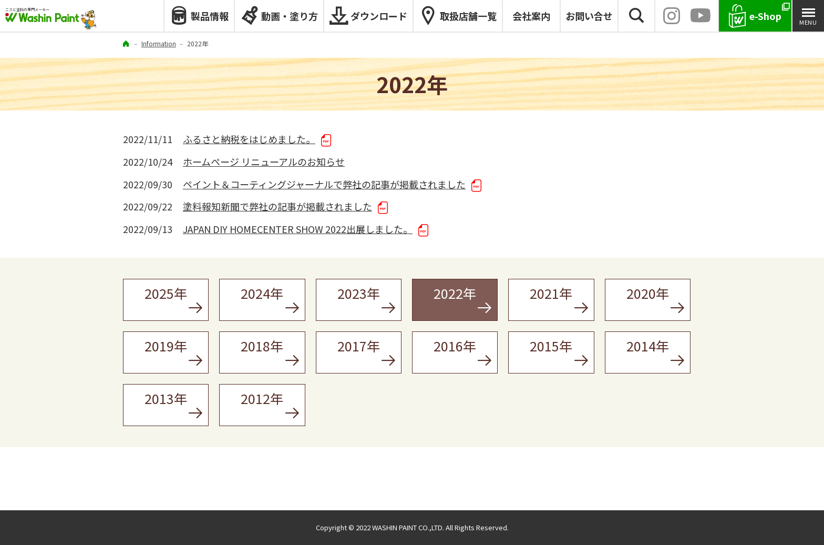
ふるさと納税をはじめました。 (249, 139)
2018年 (262, 345)
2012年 (262, 398)
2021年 (551, 293)
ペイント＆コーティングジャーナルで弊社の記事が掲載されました (324, 184)
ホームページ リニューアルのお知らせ (264, 161)
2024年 (262, 293)
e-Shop (765, 16)
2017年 (358, 345)
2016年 (455, 345)
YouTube (700, 16)
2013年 (166, 398)
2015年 (551, 345)
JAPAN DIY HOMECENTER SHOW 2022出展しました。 (298, 229)
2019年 (166, 345)
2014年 (647, 345)
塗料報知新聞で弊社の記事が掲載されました (277, 206)
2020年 (647, 293)
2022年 (455, 293)
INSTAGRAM (671, 15)
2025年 (166, 293)
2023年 (358, 293)
